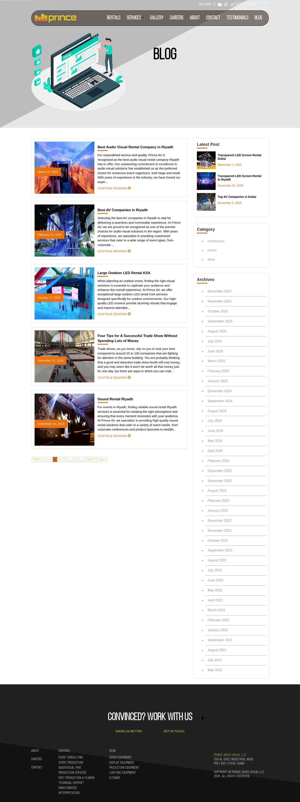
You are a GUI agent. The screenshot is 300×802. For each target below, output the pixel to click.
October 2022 (218, 540)
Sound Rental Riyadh (115, 399)
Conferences (216, 241)
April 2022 (215, 600)
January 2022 (218, 630)
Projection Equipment (124, 768)
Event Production (71, 763)
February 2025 (218, 371)
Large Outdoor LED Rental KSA (124, 273)
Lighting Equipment (122, 773)
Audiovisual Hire (70, 768)
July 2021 (215, 660)
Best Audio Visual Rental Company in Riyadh (135, 147)
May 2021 (215, 670)
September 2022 (220, 550)
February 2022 (218, 620)
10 (76, 459)
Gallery (157, 18)
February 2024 (218, 461)
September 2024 (220, 401)
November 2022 (219, 530)
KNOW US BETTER (129, 731)
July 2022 (215, 570)
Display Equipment (121, 763)
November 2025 (219, 301)
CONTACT (213, 18)
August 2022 (217, 560)
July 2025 (215, 341)
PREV (37, 459)
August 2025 (217, 331)
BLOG (258, 18)
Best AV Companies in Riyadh (123, 210)
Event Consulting (71, 757)
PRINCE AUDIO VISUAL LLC (230, 755)
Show (211, 259)
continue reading (114, 188)
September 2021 (220, 640)
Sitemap (114, 778)
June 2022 (215, 580)
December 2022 (219, 520)
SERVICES (135, 18)
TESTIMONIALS (237, 18)
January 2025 (218, 381)
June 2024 (215, 431)
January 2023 (218, 510)
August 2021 (217, 650)
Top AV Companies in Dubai (237, 196)
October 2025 (218, 311)
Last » (102, 459)
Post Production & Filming (77, 778)
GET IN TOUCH (174, 731)
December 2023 (219, 471)
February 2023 (218, 500)
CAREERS (176, 18)
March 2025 (216, 361)
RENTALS (113, 18)
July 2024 (215, 421)
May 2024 (215, 441)
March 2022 (216, 610)
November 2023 (219, 481)
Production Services (72, 773)
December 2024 (219, 391)
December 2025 (219, 291)
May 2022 (215, 590)
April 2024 (215, 451)
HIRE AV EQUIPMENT (247, 5)
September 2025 (220, 321)
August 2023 (217, 490)
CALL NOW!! (205, 4)
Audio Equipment (120, 757)
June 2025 (215, 351)
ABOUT (195, 18)
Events (212, 250)
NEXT (91, 459)
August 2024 (217, 411)
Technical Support (71, 783)
